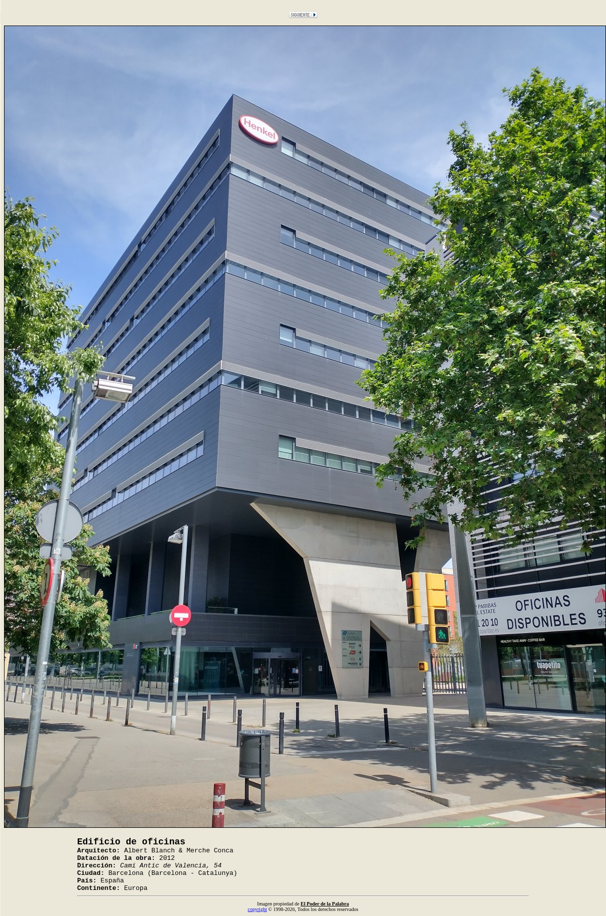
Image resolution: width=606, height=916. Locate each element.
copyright (257, 909)
